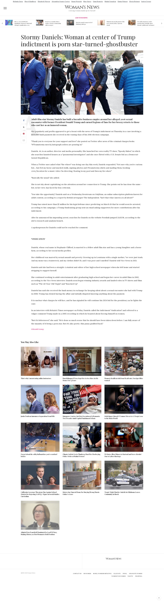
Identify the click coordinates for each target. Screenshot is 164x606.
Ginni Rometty (98, 1)
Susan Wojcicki (76, 1)
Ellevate (117, 573)
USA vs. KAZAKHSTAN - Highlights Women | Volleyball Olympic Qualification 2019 (23, 23)
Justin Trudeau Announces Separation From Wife (38, 416)
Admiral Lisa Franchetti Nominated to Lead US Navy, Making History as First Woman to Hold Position (39, 533)
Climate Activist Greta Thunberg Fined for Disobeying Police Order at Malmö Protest (81, 455)
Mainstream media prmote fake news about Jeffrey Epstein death (116, 23)
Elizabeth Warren (44, 1)
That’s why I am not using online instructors (36, 378)
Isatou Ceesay (146, 1)
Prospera (138, 576)
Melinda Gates (18, 1)
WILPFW (130, 576)
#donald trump (37, 329)
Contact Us (77, 573)
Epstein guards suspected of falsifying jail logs (84, 23)
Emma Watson (122, 1)
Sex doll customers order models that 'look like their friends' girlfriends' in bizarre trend (145, 23)
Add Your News (81, 18)
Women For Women (118, 576)
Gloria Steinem (134, 1)
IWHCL (125, 573)
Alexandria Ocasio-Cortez (61, 1)
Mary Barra (87, 1)
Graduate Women (135, 573)
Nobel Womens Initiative (102, 573)
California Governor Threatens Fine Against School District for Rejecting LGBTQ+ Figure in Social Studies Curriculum (40, 494)
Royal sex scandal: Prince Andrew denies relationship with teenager (53, 23)
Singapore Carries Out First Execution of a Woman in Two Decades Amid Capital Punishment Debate (81, 417)
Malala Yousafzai (110, 1)
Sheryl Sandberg (30, 1)
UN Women (87, 573)
